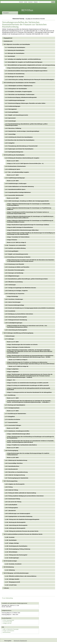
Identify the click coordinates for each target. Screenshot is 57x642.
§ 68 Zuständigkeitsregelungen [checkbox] (13, 322)
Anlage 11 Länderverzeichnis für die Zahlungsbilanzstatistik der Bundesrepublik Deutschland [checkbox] (28, 389)
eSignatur (36, 2)
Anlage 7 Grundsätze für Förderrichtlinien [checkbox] (18, 237)
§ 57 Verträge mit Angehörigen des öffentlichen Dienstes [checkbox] (20, 287)
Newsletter (35, 639)
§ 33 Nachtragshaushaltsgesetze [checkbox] (14, 151)
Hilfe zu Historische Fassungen (10, 623)
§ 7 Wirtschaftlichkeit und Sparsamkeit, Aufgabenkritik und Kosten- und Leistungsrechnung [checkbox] (30, 65)
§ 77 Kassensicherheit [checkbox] (11, 422)
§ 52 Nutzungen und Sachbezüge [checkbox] (14, 273)
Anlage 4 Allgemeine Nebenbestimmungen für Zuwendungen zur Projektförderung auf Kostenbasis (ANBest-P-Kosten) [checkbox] (30, 221)
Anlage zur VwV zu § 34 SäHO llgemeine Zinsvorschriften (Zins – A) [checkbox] (25, 163)
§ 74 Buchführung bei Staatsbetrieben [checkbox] (15, 413)
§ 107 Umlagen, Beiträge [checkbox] (12, 543)
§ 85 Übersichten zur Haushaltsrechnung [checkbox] (16, 472)
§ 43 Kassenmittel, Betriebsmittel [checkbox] (14, 195)
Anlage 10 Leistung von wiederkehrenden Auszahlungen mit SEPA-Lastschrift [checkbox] (28, 385)
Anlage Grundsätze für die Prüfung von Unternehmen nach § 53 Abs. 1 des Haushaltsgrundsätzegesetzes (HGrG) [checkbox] (27, 326)
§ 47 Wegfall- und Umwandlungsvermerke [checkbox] (16, 254)
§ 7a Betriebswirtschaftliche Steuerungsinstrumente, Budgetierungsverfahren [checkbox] (26, 70)
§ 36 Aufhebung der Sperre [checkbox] (12, 169)
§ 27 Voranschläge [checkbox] (10, 134)
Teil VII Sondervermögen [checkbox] (10, 560)
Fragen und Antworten (8, 624)
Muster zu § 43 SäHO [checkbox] (13, 198)
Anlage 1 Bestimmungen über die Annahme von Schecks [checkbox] (22, 344)
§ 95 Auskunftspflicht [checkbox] (11, 504)
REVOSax (27, 10)
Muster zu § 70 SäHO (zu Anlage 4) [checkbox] (18, 359)
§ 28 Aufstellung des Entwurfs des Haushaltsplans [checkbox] (19, 137)
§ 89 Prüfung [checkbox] (9, 487)
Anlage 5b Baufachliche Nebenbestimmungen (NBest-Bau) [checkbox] (22, 230)
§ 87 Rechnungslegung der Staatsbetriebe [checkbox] (16, 478)
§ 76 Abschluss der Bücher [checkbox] (12, 419)
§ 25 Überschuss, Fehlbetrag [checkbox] (13, 128)
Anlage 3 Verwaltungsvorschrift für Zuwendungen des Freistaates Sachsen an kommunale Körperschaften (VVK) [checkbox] (28, 212)
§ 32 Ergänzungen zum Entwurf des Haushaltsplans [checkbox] (19, 148)
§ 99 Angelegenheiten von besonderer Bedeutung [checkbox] (18, 516)
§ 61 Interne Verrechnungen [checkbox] (12, 302)
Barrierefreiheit (6, 626)
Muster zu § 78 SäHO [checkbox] (13, 428)
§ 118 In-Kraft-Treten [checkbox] (11, 585)
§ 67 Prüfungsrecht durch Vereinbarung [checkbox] (16, 319)
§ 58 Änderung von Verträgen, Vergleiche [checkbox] (16, 290)
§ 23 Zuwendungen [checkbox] (10, 121)
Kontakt (25, 2)
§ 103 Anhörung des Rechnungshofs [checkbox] (15, 528)
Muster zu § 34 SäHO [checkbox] (13, 160)
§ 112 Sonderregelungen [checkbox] (12, 557)
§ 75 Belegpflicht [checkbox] (10, 416)
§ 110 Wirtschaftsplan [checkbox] (11, 552)
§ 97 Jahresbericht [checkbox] (10, 510)
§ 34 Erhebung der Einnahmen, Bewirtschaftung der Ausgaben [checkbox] (22, 158)
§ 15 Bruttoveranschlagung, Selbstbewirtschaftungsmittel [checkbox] (21, 97)
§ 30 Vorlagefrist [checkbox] (9, 143)
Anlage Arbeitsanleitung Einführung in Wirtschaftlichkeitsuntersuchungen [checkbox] (27, 68)
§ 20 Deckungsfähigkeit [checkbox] (11, 112)
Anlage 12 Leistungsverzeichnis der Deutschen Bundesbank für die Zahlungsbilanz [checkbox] (29, 392)
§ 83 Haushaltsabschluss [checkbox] (12, 466)
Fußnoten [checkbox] (6, 588)
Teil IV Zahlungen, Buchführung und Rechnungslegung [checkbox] (18, 333)
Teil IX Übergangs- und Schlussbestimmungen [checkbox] (16, 573)
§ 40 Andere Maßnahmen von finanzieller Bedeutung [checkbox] (19, 186)
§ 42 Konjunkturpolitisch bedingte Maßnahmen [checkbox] (18, 192)
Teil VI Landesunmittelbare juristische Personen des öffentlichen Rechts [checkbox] (23, 534)
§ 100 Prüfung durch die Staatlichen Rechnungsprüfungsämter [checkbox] (22, 519)
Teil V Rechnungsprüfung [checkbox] (10, 481)
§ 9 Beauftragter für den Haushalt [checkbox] (14, 76)
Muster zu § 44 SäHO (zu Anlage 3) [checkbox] (16, 242)
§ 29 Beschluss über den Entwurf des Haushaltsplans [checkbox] (19, 140)
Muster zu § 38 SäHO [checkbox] (13, 180)
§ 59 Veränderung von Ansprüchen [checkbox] (14, 293)
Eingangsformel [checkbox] (8, 38)
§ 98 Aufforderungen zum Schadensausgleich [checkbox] (17, 513)
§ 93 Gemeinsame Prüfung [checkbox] (12, 498)
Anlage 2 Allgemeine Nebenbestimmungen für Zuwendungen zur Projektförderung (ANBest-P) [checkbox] (29, 208)
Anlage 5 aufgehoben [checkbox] (13, 369)
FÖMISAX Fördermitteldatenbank (22, 639)
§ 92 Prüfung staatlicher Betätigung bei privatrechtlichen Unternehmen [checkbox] (24, 495)
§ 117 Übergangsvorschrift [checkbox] (12, 582)
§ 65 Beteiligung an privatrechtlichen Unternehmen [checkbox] (19, 314)
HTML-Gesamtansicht (36, 614)
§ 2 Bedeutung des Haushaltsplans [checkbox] (14, 50)
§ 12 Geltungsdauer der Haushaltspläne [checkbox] (16, 88)
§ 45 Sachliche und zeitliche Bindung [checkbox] (15, 248)
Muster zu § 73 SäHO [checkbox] (13, 410)
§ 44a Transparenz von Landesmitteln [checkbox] (15, 245)
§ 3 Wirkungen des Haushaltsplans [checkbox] (14, 53)
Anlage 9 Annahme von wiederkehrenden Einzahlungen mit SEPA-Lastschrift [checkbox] (27, 382)
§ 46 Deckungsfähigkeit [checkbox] (11, 251)
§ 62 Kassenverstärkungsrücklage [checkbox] (14, 305)
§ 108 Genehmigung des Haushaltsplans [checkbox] (16, 546)
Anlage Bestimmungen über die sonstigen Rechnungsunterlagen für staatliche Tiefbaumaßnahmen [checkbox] (28, 454)
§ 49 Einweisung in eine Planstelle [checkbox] (14, 264)
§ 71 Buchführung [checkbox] (10, 395)
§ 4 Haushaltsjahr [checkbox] (10, 56)
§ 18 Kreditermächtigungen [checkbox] (12, 106)
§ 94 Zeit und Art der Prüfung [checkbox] (13, 501)
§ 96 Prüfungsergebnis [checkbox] (11, 507)
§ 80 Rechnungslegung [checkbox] (11, 450)
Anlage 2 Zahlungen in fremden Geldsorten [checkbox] (18, 347)
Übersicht (21, 2)
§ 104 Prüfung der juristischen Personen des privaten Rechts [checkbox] (21, 531)
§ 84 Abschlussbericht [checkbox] (11, 469)
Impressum (30, 2)
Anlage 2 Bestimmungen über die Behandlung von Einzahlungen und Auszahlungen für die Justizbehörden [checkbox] (30, 437)
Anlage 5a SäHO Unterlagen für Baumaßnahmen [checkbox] (20, 227)
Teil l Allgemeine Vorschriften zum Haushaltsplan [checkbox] (17, 44)
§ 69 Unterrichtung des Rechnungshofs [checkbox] (16, 330)
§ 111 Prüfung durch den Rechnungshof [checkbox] (16, 555)
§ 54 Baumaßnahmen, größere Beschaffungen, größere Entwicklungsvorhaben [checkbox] (26, 278)
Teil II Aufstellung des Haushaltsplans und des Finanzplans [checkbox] (19, 82)
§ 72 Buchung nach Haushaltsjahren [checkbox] (15, 405)
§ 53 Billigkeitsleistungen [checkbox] (12, 276)
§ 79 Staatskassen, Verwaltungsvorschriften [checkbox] (17, 431)
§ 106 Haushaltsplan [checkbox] (11, 540)
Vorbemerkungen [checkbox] (10, 336)
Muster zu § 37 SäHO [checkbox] (13, 175)
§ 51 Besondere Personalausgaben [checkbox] (14, 270)
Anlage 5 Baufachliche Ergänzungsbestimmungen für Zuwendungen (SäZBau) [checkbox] (28, 224)
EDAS (49, 639)
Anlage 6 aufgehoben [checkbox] (13, 371)
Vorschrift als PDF (35, 615)
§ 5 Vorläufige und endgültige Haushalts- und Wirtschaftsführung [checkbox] (23, 59)
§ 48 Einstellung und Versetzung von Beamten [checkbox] (17, 257)
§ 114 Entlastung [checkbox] (10, 570)
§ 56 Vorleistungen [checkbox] (10, 284)
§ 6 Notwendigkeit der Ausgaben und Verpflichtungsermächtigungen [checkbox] (23, 62)
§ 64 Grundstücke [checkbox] (10, 311)
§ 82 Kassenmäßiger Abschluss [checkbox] (14, 463)
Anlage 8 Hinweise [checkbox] (12, 239)
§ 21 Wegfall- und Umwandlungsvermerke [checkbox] (16, 115)
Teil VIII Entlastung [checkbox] (9, 567)
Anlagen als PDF (35, 617)
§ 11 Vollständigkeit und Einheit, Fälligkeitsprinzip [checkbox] (18, 85)
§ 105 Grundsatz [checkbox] (9, 537)
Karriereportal (42, 639)
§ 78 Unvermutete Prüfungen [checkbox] (13, 425)
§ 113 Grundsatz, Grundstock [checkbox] (13, 564)
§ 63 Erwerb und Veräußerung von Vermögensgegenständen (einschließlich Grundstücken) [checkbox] (29, 308)
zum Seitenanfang (7, 598)
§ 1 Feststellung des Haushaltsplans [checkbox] (15, 47)
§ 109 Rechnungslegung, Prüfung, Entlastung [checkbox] (17, 549)
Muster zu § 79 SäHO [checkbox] (13, 447)
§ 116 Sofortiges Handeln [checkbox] (12, 579)
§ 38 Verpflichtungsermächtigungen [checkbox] (15, 177)
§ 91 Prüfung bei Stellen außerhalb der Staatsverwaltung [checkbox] (20, 492)
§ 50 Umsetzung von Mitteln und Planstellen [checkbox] (17, 267)
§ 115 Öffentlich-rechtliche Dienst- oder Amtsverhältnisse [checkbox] (20, 576)
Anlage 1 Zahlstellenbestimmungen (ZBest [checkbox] (18, 433)
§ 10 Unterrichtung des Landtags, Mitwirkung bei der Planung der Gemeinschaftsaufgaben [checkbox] (29, 79)
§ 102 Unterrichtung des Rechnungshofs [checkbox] (16, 525)
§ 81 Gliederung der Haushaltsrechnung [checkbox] (16, 460)
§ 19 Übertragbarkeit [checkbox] (11, 109)
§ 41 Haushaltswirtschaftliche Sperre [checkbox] (15, 189)
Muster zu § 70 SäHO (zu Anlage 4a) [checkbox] (18, 366)
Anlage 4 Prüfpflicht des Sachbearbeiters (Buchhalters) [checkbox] (22, 445)
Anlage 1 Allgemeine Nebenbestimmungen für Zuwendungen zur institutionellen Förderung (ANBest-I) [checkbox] (28, 204)
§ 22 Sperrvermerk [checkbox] (10, 118)
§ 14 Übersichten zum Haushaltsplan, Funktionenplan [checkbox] (19, 94)
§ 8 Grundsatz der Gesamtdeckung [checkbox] (14, 73)
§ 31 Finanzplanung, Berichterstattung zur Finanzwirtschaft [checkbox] (21, 146)
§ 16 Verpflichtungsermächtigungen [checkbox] (15, 100)
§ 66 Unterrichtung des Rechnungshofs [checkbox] (16, 316)
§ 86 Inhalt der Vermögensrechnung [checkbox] (15, 475)
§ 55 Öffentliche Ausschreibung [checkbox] (14, 281)
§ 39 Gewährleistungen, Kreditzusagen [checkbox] (15, 183)
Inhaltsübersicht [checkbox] (8, 41)
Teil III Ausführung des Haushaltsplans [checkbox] (14, 155)
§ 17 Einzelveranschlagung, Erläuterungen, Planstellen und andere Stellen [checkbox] (25, 103)
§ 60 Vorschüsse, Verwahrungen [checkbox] (14, 299)
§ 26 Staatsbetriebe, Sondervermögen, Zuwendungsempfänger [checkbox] (22, 131)
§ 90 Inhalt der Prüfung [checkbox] (11, 490)
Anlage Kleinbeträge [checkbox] (12, 296)
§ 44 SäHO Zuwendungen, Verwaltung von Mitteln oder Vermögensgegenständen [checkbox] (27, 201)
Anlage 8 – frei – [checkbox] (11, 380)
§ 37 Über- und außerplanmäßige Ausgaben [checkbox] (17, 172)
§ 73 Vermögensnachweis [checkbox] (12, 408)
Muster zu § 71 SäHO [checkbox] (13, 398)
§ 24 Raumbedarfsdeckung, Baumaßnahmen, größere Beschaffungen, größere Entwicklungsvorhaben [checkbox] (26, 124)
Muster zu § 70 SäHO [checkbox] (13, 341)
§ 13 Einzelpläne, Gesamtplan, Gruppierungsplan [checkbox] (18, 91)
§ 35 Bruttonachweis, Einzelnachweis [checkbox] (15, 166)
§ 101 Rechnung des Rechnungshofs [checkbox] (15, 522)
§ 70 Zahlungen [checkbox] (9, 339)
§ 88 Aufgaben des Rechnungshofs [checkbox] (14, 484)
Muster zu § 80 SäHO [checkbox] (13, 457)
